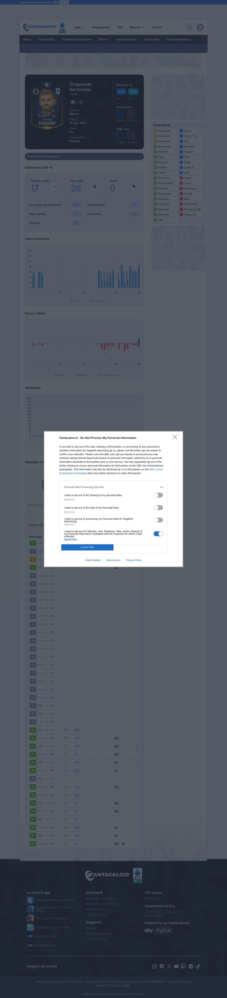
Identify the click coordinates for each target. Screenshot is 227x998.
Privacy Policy (134, 560)
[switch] (158, 495)
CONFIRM (87, 547)
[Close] (176, 438)
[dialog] (113, 499)
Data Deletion (93, 560)
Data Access (113, 560)
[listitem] (113, 487)
